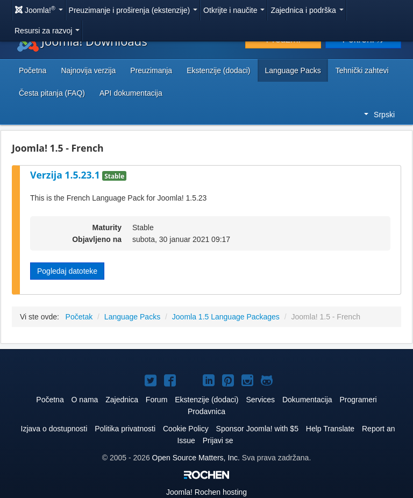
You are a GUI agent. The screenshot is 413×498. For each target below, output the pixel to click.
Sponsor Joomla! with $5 (257, 428)
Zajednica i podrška (306, 10)
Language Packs (293, 70)
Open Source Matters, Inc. (196, 457)
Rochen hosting (206, 492)
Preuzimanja (151, 70)
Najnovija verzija (88, 70)
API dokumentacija (130, 93)
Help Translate (330, 428)
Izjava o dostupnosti (54, 428)
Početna (32, 70)
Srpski (379, 114)
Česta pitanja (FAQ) (52, 93)
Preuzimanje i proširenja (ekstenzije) (133, 10)
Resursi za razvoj (47, 30)
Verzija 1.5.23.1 (66, 174)
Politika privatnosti (125, 428)
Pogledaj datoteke (67, 271)
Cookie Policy (186, 428)
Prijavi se (218, 440)
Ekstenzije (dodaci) (218, 70)
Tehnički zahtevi (362, 70)
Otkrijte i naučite (234, 10)
